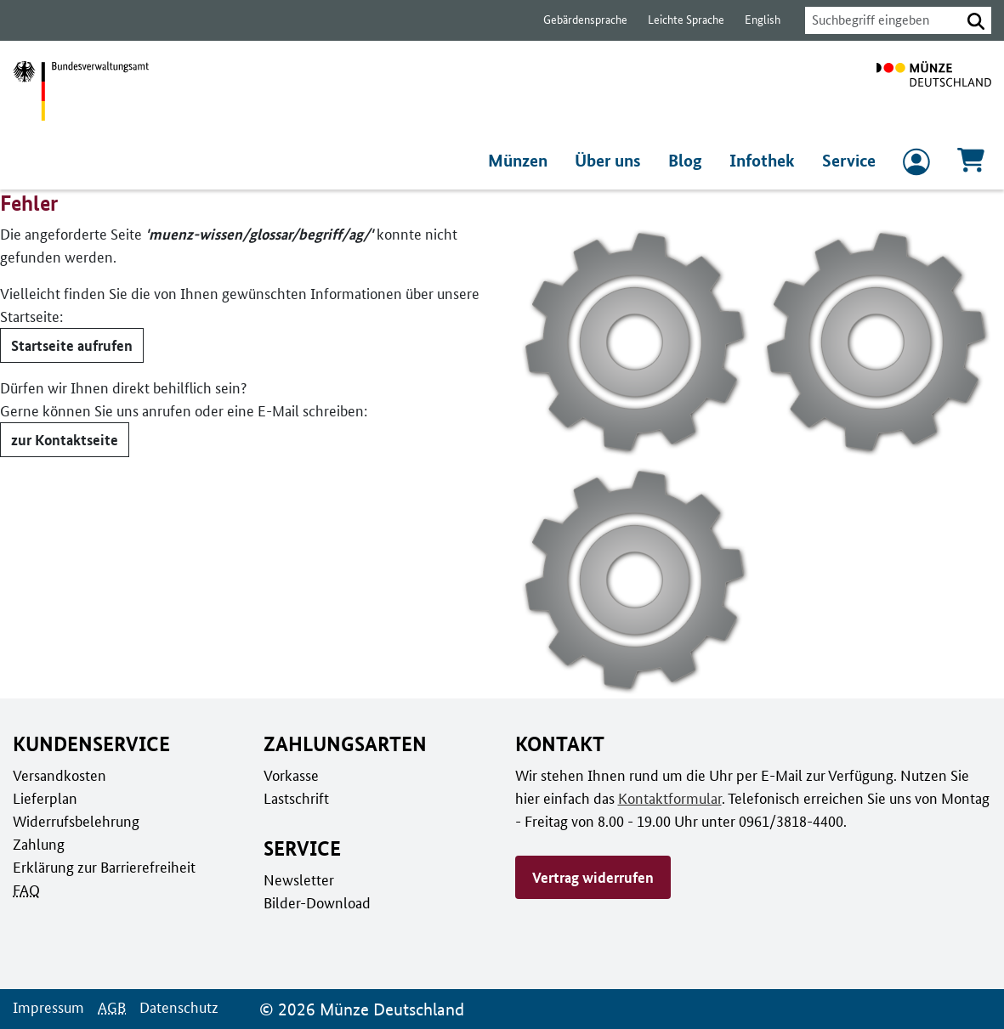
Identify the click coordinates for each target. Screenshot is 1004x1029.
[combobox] (878, 20)
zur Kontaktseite (62, 439)
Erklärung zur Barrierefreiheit (103, 866)
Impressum (47, 1007)
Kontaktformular (638, 798)
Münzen (522, 161)
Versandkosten (58, 775)
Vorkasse (291, 775)
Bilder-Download (315, 902)
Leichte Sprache (678, 20)
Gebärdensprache (577, 20)
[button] (976, 20)
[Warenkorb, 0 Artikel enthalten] (971, 165)
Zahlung (37, 843)
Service (849, 161)
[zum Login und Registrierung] (916, 165)
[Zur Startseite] (933, 91)
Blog (689, 161)
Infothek (764, 161)
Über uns (612, 161)
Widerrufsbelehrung (75, 820)
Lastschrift (295, 798)
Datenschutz (174, 1007)
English (753, 20)
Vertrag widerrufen (592, 877)
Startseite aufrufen (70, 345)
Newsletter (298, 879)
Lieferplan (43, 798)
